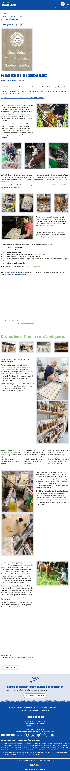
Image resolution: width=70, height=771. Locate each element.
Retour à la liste (10, 667)
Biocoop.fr (18, 760)
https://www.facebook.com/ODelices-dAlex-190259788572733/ (22, 98)
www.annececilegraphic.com (27, 323)
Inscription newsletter (35, 696)
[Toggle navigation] (68, 4)
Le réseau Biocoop (30, 760)
